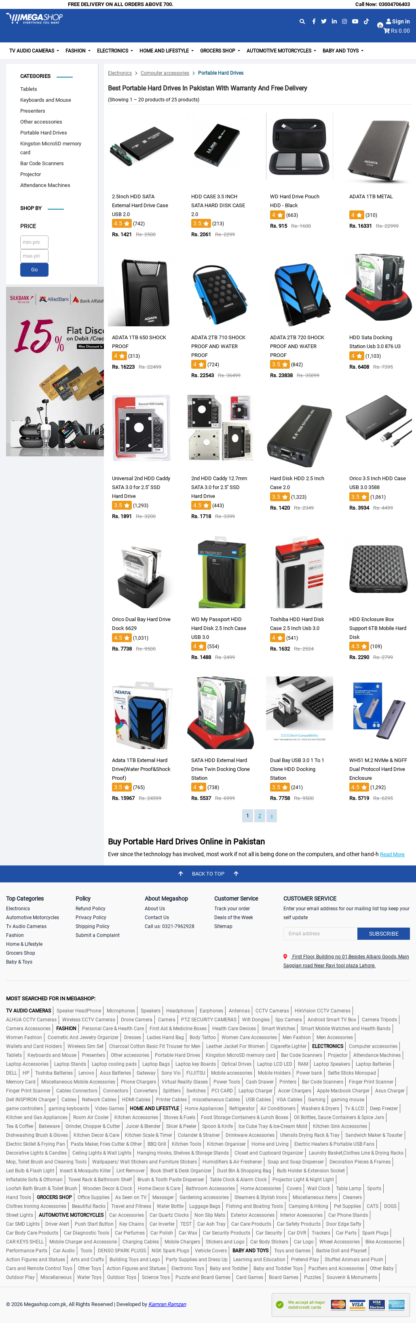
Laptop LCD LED (274, 1064)
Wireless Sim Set (85, 1046)
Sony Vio (171, 1073)
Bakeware (49, 1126)
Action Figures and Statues (35, 1259)
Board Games (283, 1277)
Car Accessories (126, 1215)
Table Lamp (348, 1188)
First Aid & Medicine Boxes (178, 1028)
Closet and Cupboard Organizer (268, 1153)
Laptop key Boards (195, 1064)
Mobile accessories (231, 1073)
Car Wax (188, 1233)
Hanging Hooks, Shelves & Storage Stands (183, 1153)
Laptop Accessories (27, 1064)
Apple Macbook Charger (343, 1091)
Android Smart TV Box (332, 1020)
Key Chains (131, 1224)
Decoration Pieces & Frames (360, 1162)
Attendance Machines (45, 185)
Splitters (172, 1091)
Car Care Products (251, 1224)
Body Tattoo (203, 1037)
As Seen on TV (131, 1197)
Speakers (150, 1011)
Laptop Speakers (332, 1064)
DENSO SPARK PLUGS (122, 1251)
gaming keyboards (69, 1108)
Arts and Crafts (87, 1259)
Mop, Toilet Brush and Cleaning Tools (46, 1162)
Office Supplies (94, 1197)
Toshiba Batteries (54, 1073)
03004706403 (394, 4)
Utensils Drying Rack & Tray (310, 1135)
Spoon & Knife (217, 1126)
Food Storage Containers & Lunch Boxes (244, 1117)
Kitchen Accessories (136, 1117)
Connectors (115, 1091)
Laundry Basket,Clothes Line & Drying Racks (356, 1153)
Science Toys (156, 1277)
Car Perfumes (130, 1233)
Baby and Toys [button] (341, 51)
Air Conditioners (278, 1108)
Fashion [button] (76, 51)
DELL (11, 1073)
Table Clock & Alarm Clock (238, 1179)
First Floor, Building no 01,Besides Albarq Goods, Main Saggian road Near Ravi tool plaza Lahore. (346, 961)
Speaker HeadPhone (79, 1011)
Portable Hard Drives (43, 133)
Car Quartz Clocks (169, 1215)
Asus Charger (390, 1091)
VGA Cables (289, 1099)
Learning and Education (259, 1259)
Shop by (31, 208)
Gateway (146, 1073)
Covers (294, 1188)
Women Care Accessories (249, 1037)
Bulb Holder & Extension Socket (311, 1171)
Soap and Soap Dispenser (296, 1162)
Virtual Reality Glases (185, 1082)
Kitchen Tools (186, 1144)
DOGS (390, 1206)
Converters (145, 1091)
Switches (196, 1091)
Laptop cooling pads (114, 1064)
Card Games (249, 1277)
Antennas (239, 1011)
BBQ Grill (157, 1144)
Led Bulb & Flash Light (30, 1171)
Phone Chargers (138, 1082)
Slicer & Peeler (181, 1126)
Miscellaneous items (315, 1197)
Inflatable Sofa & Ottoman (34, 1179)
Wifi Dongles (256, 1020)
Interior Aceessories (301, 1215)
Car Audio (64, 1251)
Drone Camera (136, 1020)
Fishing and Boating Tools (254, 1206)
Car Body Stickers (269, 1242)
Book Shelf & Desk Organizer (180, 1171)
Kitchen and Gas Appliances (37, 1117)
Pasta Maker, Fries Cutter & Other (106, 1144)
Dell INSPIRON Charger (31, 1099)
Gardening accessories (204, 1197)
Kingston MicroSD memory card (50, 148)
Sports (374, 1188)
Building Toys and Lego (135, 1259)
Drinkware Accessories (250, 1135)
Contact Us (157, 917)
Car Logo (304, 1242)
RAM (303, 1064)
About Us (155, 908)
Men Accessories (335, 1037)
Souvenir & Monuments (352, 1277)
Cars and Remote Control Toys (39, 1268)
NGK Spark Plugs (170, 1251)
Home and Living (270, 1144)
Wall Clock (318, 1188)
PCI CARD (222, 1091)
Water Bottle (170, 1206)
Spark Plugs (375, 1233)
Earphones (211, 1011)
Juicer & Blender (143, 1126)
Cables (68, 1099)
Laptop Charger (255, 1091)
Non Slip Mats (209, 1215)
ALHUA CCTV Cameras (31, 1020)
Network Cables (99, 1099)
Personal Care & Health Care (113, 1028)
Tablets (28, 89)
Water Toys (89, 1277)
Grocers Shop (20, 953)
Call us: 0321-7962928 (169, 926)
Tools (86, 1251)
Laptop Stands (70, 1064)
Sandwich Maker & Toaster (374, 1135)
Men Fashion (297, 1037)
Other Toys (89, 1268)
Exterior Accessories (253, 1215)
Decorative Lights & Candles (36, 1153)
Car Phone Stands (348, 1215)
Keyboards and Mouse (45, 100)
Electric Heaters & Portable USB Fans (334, 1144)
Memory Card (21, 1082)
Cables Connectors (76, 1091)
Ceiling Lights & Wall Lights (101, 1153)
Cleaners (352, 1197)
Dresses (132, 1037)
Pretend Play (305, 1259)
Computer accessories (165, 73)
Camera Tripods (379, 1020)
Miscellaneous (56, 1277)
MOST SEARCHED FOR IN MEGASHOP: (50, 998)
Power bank (309, 1073)
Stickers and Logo (225, 1242)
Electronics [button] (113, 51)
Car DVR (297, 1233)
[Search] (346, 933)
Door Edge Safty (343, 1224)
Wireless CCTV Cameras (88, 1020)
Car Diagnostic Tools (86, 1233)
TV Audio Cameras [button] (32, 51)
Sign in (398, 21)
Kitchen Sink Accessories (340, 1126)
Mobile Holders (274, 1073)
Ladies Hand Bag (165, 1037)
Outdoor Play (20, 1277)
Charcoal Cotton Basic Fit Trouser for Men (155, 1046)
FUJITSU (195, 1073)
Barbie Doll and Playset (341, 1251)
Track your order (232, 908)
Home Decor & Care (159, 1188)
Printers (287, 1082)
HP (26, 1073)
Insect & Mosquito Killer (85, 1171)
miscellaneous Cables (216, 1099)
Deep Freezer (384, 1108)
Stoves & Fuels (179, 1117)
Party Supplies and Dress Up (197, 1259)
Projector (30, 174)
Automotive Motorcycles (32, 917)
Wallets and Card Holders (34, 1046)
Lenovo (86, 1073)
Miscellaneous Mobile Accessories (78, 1082)
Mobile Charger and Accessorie (83, 1242)
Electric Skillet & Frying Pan (35, 1144)
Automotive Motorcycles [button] (280, 51)
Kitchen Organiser (226, 1144)
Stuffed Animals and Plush (354, 1259)
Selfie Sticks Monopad (352, 1073)
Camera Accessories (28, 1028)
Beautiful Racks (89, 1206)
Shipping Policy (93, 926)
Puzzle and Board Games (202, 1277)
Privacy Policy (91, 917)
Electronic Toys (187, 1268)
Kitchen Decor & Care (96, 1135)
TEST (186, 1224)
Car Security (269, 1233)
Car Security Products (226, 1233)
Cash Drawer (260, 1082)
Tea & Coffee (19, 1126)
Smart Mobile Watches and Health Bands (346, 1028)
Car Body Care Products (32, 1233)
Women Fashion (24, 1037)
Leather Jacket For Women (235, 1046)
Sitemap (223, 926)
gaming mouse (347, 1099)
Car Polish (161, 1233)
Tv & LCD (354, 1108)
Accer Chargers (294, 1091)
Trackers (321, 1233)
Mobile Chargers (182, 1242)
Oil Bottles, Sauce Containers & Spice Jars (339, 1117)
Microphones (121, 1011)
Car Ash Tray (211, 1224)
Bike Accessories (383, 1242)
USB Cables (258, 1099)
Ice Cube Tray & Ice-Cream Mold (273, 1126)
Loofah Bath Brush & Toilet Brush (41, 1188)
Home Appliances (204, 1108)
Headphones (180, 1011)
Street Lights (19, 1215)
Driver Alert (57, 1224)
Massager (163, 1197)
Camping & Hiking (308, 1206)
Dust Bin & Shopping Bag (244, 1171)
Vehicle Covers (211, 1251)
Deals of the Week (233, 917)
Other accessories (41, 122)
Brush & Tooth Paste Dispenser (170, 1179)
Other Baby (382, 1268)
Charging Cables (140, 1242)
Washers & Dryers (320, 1108)
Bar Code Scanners (42, 163)
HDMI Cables (136, 1099)
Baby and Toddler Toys (278, 1268)
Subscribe (384, 933)
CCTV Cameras (272, 1011)
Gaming (316, 1099)
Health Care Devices (234, 1028)
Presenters (32, 111)
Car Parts (346, 1233)
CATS (372, 1206)
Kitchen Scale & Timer (148, 1135)
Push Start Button (94, 1224)
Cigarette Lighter (288, 1046)
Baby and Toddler (229, 1268)
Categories (35, 76)
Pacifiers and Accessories (336, 1268)
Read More (392, 854)
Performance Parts (26, 1251)
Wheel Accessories (339, 1242)
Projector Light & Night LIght (303, 1179)
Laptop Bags (156, 1064)
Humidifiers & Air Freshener (232, 1162)
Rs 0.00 (400, 30)
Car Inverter (162, 1224)
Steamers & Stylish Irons (260, 1197)
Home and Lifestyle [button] (164, 51)
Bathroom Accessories (210, 1188)
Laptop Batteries (373, 1064)
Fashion (15, 935)
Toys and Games (292, 1251)
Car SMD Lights (23, 1224)
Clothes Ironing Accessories (36, 1206)
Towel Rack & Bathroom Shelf (100, 1179)
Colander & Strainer (199, 1135)
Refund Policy (91, 908)
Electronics (120, 73)
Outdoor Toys (121, 1277)
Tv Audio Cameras (26, 926)
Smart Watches (278, 1028)
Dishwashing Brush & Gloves (37, 1135)
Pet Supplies (347, 1206)
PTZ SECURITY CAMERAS (209, 1020)
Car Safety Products (299, 1224)
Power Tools (226, 1082)
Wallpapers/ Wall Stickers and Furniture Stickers (144, 1162)
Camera (166, 1020)
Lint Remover (130, 1171)
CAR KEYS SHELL (25, 1242)
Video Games (109, 1108)
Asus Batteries (115, 1073)
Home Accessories (261, 1188)
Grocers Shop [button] (218, 51)
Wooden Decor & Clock (107, 1188)
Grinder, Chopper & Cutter (92, 1126)
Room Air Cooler (91, 1117)
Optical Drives (236, 1064)
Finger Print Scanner (371, 1082)
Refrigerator (242, 1108)
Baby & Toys (19, 962)
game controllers (24, 1108)
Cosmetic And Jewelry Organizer (83, 1037)
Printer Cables (171, 1099)
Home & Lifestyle (24, 944)
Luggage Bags (204, 1206)
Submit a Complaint (98, 935)
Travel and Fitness (131, 1206)
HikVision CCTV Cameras (323, 1011)
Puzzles (312, 1277)
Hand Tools (18, 1197)
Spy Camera (288, 1020)
